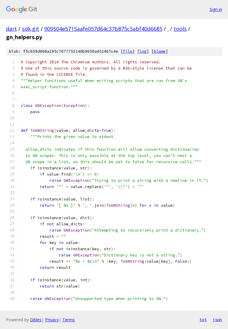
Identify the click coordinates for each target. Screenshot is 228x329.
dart (11, 28)
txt (203, 319)
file (127, 51)
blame (160, 51)
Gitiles (36, 319)
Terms (68, 319)
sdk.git (30, 28)
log (143, 51)
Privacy (52, 319)
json (217, 319)
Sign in (216, 9)
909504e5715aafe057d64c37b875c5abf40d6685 (103, 28)
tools (180, 28)
